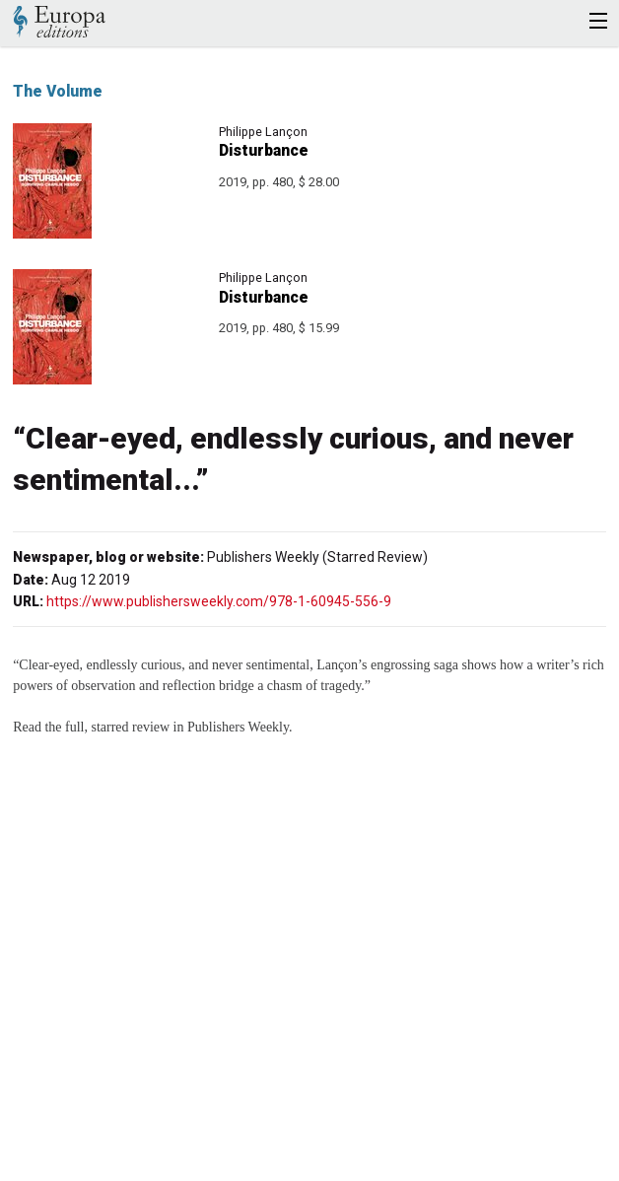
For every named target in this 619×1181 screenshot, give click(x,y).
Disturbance (264, 150)
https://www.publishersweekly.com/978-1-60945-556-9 (218, 601)
